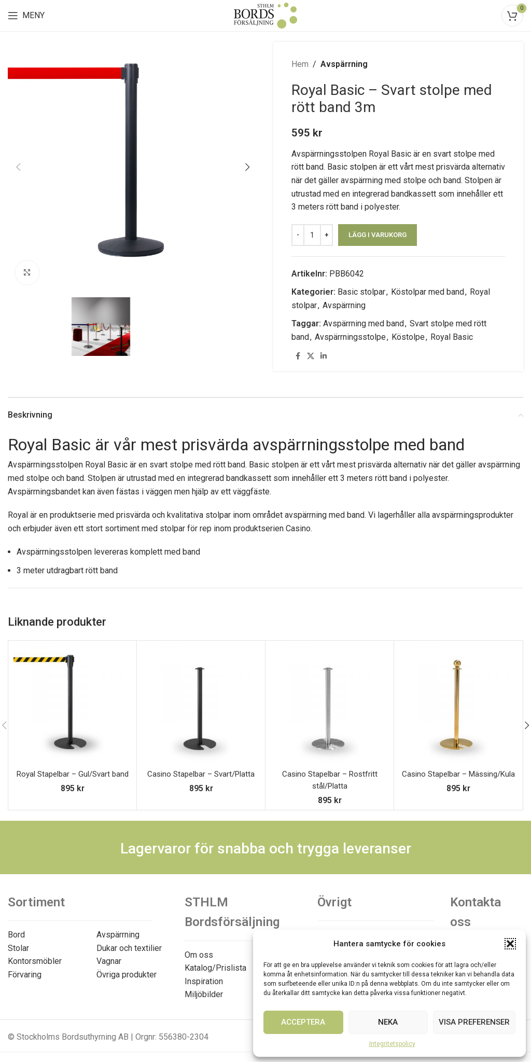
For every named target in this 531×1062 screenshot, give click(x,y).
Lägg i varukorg (377, 235)
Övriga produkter (126, 975)
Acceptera (303, 1022)
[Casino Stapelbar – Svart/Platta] (201, 705)
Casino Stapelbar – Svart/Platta (201, 774)
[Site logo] (265, 15)
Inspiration (204, 981)
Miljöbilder (204, 994)
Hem (300, 64)
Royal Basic (451, 337)
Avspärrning (344, 64)
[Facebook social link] (297, 356)
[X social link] (310, 356)
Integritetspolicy (392, 1043)
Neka (388, 1022)
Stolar (18, 948)
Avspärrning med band (363, 323)
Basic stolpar (361, 292)
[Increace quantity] (326, 235)
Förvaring (24, 975)
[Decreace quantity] (297, 235)
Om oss (199, 955)
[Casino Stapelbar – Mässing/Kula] (458, 705)
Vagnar (108, 961)
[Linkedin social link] (323, 356)
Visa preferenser (474, 1022)
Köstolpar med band (427, 292)
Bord (16, 935)
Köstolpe (408, 337)
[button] (510, 944)
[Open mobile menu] (26, 15)
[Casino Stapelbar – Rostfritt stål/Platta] (329, 705)
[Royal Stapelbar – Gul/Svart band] (72, 705)
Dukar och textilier (129, 948)
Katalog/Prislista (215, 968)
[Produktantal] (312, 235)
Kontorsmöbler (35, 961)
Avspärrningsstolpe (350, 337)
